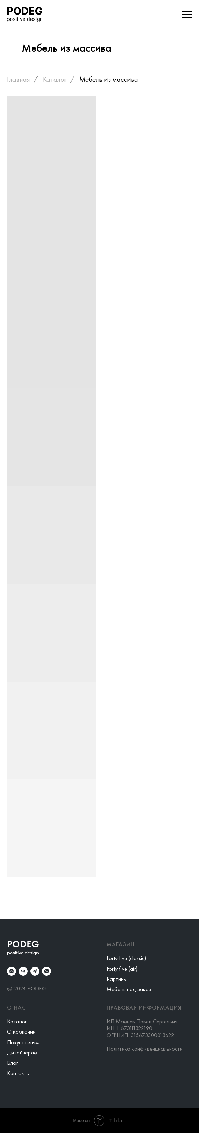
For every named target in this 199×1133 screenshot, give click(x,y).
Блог (12, 1062)
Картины (117, 979)
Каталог (55, 79)
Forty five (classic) (126, 958)
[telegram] (34, 971)
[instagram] (11, 971)
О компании (21, 1031)
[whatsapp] (46, 971)
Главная (18, 79)
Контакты (18, 1073)
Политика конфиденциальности (145, 1048)
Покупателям (23, 1042)
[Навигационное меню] (187, 14)
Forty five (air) (122, 968)
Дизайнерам (22, 1052)
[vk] (23, 971)
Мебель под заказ (129, 989)
